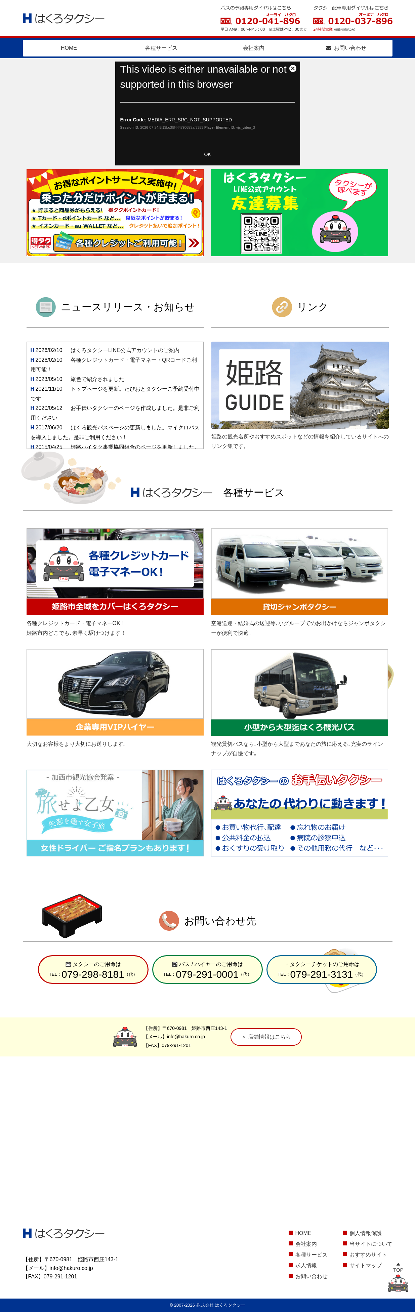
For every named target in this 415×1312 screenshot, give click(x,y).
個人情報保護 (365, 1233)
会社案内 (253, 48)
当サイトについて (370, 1244)
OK (207, 154)
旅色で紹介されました (97, 379)
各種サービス (161, 48)
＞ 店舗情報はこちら (266, 1037)
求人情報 (306, 1265)
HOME (69, 48)
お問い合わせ (346, 48)
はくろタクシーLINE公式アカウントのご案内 (125, 350)
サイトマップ (365, 1265)
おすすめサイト (368, 1255)
